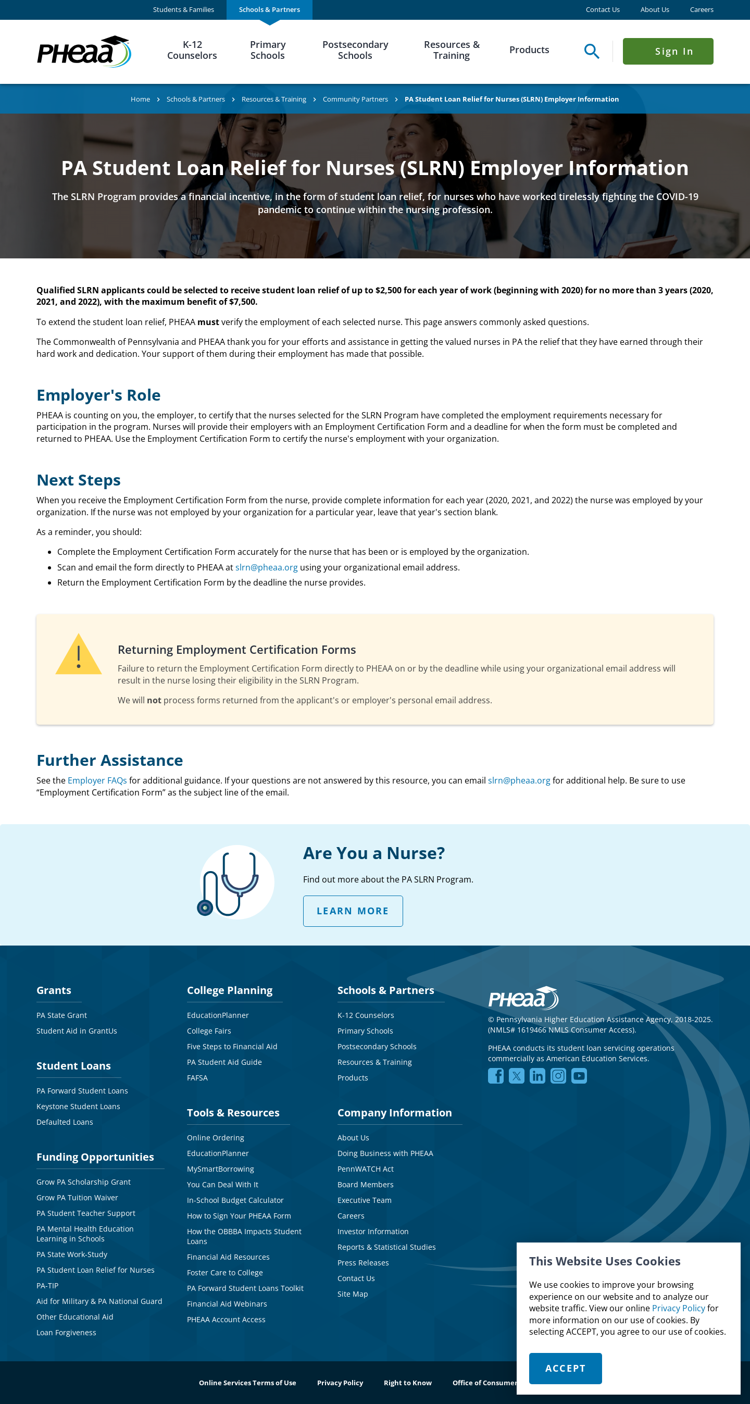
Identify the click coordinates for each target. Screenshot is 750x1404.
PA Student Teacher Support (85, 1213)
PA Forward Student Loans (82, 1091)
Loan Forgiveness (66, 1332)
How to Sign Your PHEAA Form (239, 1216)
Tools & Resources (233, 1112)
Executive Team (365, 1200)
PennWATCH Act (366, 1169)
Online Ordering (215, 1137)
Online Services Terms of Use (247, 1382)
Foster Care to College (225, 1272)
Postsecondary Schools (355, 50)
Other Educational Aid (75, 1317)
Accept (565, 1368)
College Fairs (209, 1031)
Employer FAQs (97, 780)
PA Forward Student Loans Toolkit (245, 1288)
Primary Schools (268, 50)
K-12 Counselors (192, 50)
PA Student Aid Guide (224, 1062)
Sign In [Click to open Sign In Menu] (674, 51)
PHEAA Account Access (226, 1319)
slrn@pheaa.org (266, 567)
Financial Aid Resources (228, 1257)
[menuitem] (184, 10)
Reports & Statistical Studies (387, 1247)
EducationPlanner (218, 1015)
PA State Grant (61, 1015)
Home (140, 99)
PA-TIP (47, 1285)
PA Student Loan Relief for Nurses (95, 1270)
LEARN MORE (353, 910)
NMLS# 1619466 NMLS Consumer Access (561, 1030)
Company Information (395, 1112)
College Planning (229, 990)
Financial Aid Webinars (227, 1304)
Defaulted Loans (64, 1122)
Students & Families (183, 9)
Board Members (366, 1184)
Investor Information (373, 1231)
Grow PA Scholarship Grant (83, 1182)
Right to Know (408, 1382)
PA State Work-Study (71, 1254)
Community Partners (355, 99)
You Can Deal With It (222, 1184)
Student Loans (73, 1066)
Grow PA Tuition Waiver (77, 1197)
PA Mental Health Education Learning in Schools (85, 1234)
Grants (53, 990)
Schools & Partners (269, 9)
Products (529, 49)
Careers (702, 9)
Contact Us (603, 9)
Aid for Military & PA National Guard (99, 1301)
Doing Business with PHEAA (385, 1153)
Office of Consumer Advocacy (502, 1382)
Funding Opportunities (95, 1157)
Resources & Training (452, 50)
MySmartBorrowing (220, 1169)
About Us (655, 9)
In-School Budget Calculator (235, 1200)
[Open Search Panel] (589, 51)
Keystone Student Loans (78, 1106)
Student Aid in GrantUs (76, 1031)
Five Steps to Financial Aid (232, 1046)
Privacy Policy (678, 1308)
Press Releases (363, 1263)
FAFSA (197, 1078)
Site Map (353, 1294)
